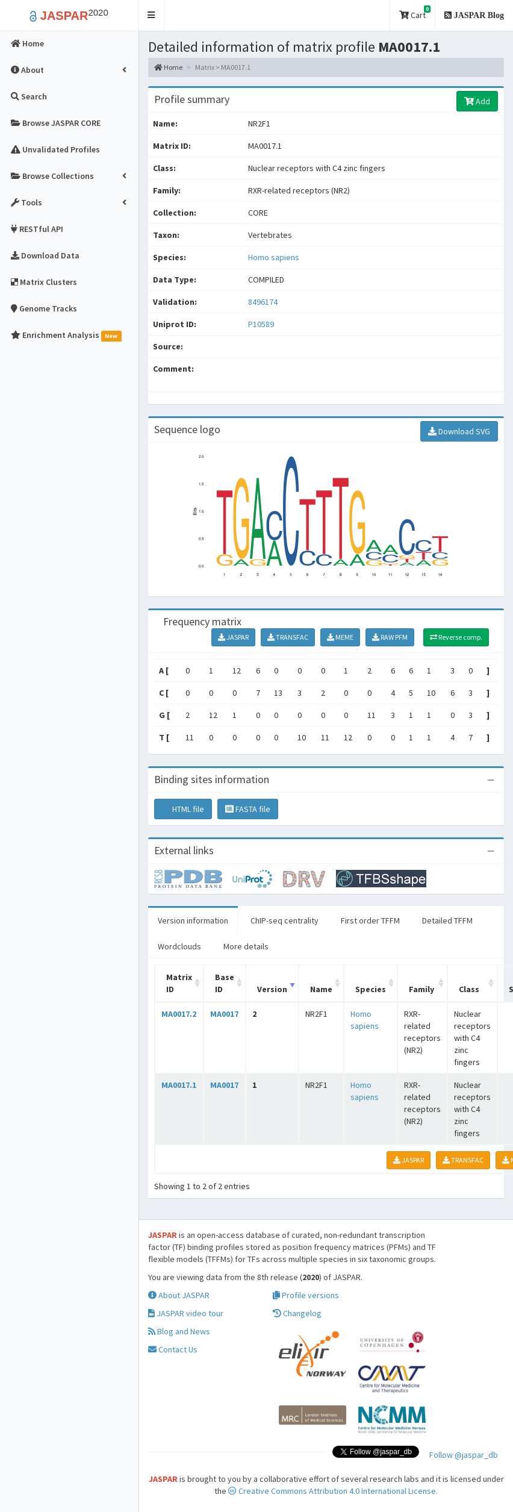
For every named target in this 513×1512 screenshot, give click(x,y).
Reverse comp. (456, 637)
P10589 (262, 324)
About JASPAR (179, 1295)
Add (477, 101)
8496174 (263, 301)
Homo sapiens (273, 257)
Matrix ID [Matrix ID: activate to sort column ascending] (179, 983)
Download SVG (459, 431)
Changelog (297, 1313)
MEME (340, 637)
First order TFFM (370, 920)
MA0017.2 (178, 1013)
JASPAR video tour (185, 1313)
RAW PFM (390, 637)
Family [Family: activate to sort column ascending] (421, 989)
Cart (415, 12)
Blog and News (179, 1331)
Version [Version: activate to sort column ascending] (272, 989)
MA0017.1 (178, 1084)
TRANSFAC (287, 637)
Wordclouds (179, 946)
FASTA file (247, 809)
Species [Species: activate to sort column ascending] (370, 989)
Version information (193, 920)
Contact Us (172, 1349)
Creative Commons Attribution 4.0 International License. (333, 1490)
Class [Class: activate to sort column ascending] (469, 989)
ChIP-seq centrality (284, 920)
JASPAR (233, 637)
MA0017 (224, 1013)
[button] (151, 15)
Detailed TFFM (447, 920)
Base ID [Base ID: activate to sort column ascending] (224, 983)
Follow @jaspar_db (463, 1454)
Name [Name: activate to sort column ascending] (321, 989)
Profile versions (306, 1295)
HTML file (183, 809)
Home (168, 67)
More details (246, 946)
